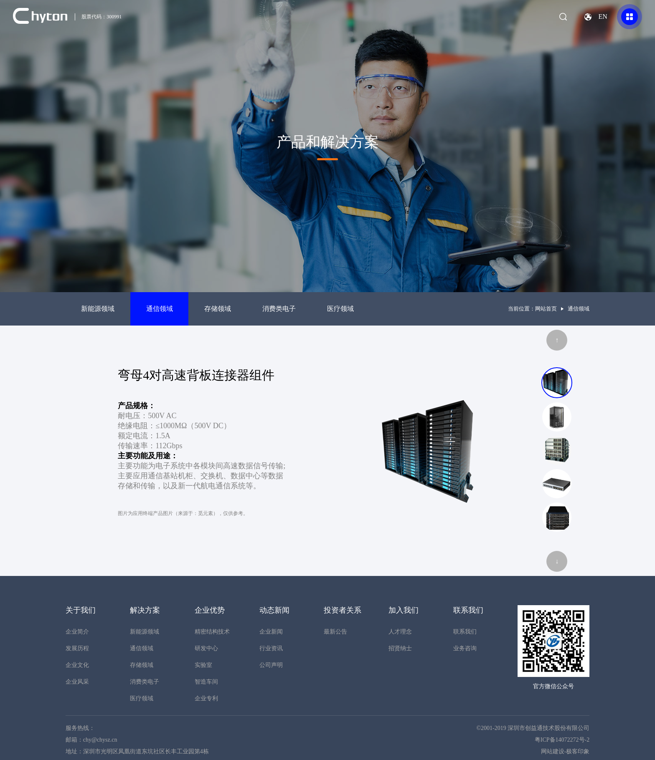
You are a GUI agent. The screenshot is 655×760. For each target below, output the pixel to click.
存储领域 (217, 308)
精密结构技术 (212, 632)
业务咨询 (465, 648)
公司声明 (271, 665)
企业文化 (77, 665)
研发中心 (206, 648)
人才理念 (400, 632)
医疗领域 (340, 308)
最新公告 (335, 632)
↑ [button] (557, 339)
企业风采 (77, 682)
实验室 (203, 665)
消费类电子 (279, 308)
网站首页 (546, 309)
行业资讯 (271, 648)
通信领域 (159, 308)
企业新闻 (271, 632)
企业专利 (206, 698)
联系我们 (465, 632)
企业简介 (77, 632)
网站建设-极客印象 (565, 751)
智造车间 (206, 682)
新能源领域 (97, 308)
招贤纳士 (400, 648)
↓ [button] (557, 561)
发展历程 (77, 648)
